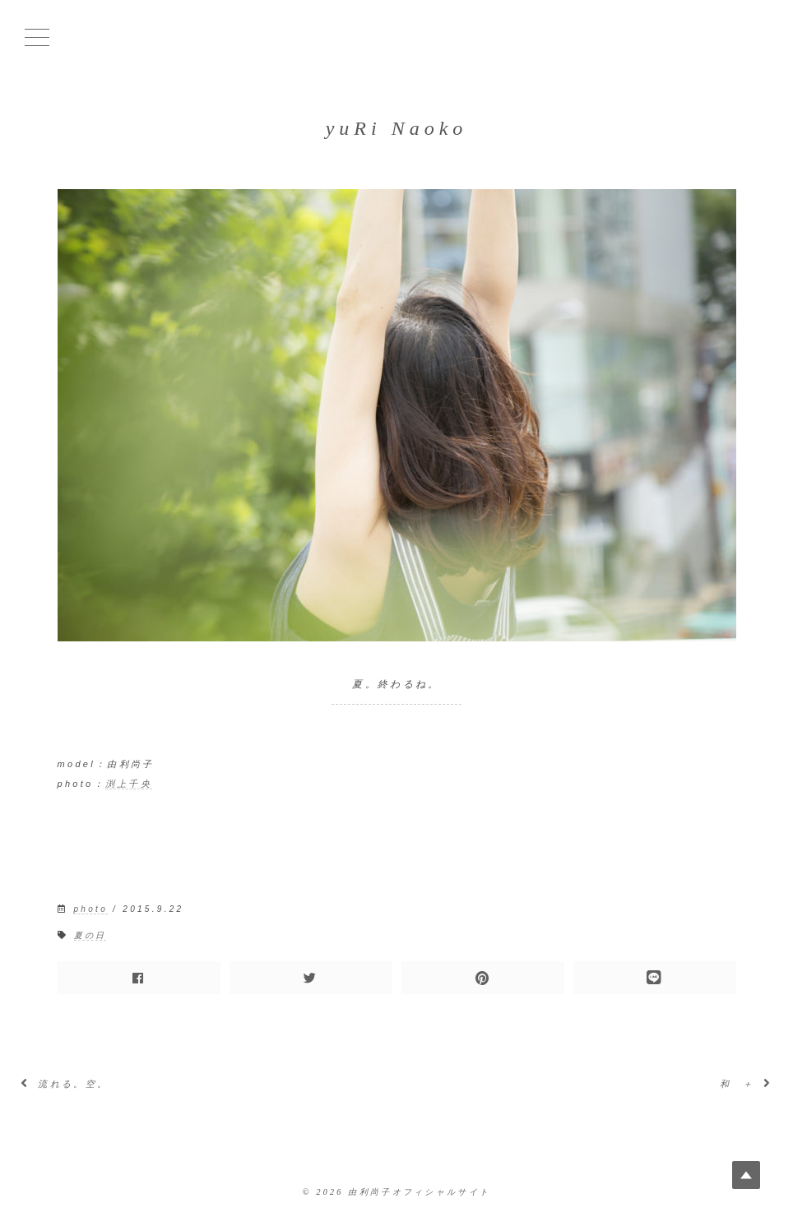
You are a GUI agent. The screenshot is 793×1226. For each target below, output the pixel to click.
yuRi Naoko (397, 128)
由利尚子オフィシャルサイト (419, 1191)
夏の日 (90, 935)
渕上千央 (128, 784)
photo (91, 909)
